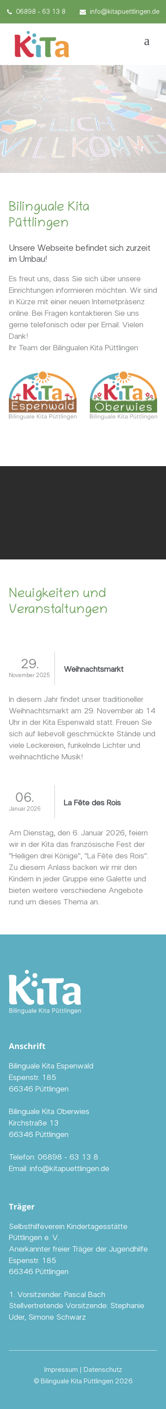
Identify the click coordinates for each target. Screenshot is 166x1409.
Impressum (61, 1369)
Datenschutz (103, 1369)
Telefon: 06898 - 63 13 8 (53, 1157)
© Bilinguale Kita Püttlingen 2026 (83, 1381)
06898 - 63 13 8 (36, 11)
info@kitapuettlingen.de (119, 11)
